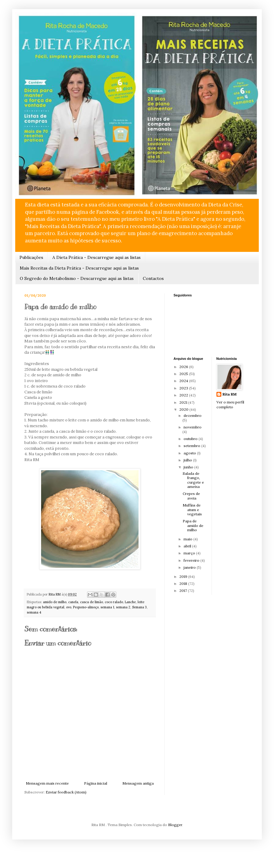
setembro (192, 445)
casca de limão (91, 602)
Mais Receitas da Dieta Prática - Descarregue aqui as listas (79, 268)
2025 (184, 373)
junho (189, 467)
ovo (68, 607)
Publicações (31, 257)
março (190, 553)
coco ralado (114, 602)
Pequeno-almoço (86, 607)
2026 (184, 366)
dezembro (193, 415)
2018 (183, 583)
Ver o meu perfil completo (230, 405)
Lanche (130, 602)
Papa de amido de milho (193, 525)
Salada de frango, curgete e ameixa (193, 480)
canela (73, 602)
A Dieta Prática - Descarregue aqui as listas (96, 257)
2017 (183, 590)
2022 (184, 395)
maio (188, 539)
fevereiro (192, 560)
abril (188, 546)
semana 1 (107, 607)
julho (188, 460)
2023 (184, 388)
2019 (183, 576)
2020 (184, 409)
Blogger (175, 824)
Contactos (153, 278)
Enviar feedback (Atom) (66, 792)
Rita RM (230, 394)
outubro (191, 438)
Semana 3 (139, 607)
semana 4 (34, 612)
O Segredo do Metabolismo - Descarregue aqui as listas (77, 278)
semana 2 (123, 607)
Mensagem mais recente (47, 783)
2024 (184, 380)
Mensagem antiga (138, 783)
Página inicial (95, 783)
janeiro (190, 567)
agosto (190, 453)
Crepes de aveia (191, 495)
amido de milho (54, 602)
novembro (193, 427)
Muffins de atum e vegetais (192, 509)
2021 (183, 402)
